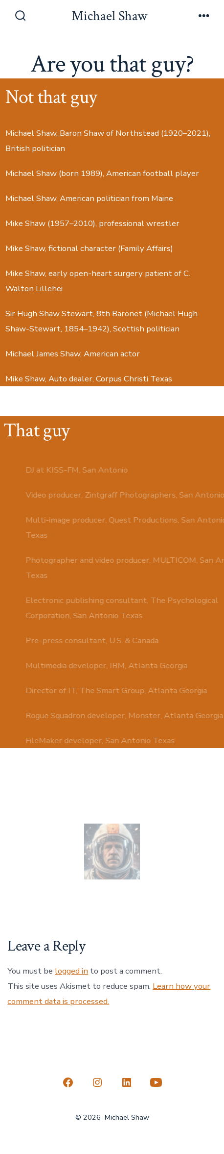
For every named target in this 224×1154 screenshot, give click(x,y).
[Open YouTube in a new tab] (156, 1082)
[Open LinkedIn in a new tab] (126, 1082)
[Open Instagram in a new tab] (97, 1082)
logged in (71, 971)
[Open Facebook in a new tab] (68, 1082)
